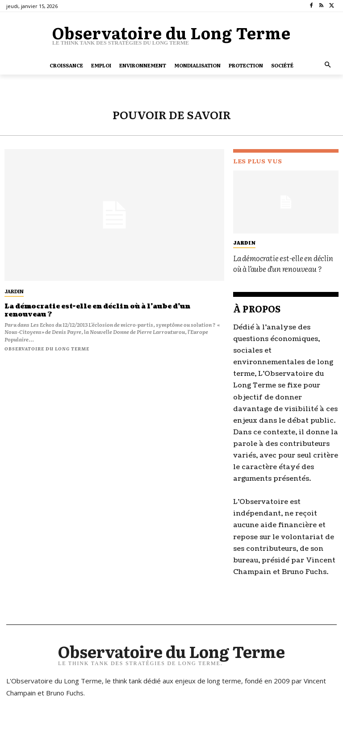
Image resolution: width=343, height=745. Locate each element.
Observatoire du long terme (46, 347)
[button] (328, 65)
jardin (14, 291)
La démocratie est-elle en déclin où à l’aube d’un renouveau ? (95, 310)
